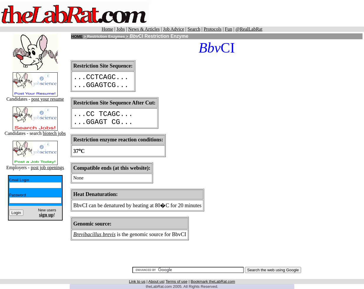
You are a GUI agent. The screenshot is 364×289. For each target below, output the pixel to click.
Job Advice (173, 29)
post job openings (47, 167)
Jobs (120, 29)
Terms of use (176, 281)
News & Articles (144, 29)
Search (193, 29)
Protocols (212, 29)
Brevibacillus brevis (94, 234)
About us (155, 281)
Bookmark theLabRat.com (213, 281)
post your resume (47, 99)
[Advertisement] (256, 13)
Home (107, 29)
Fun (228, 29)
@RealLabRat (248, 29)
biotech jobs (54, 133)
